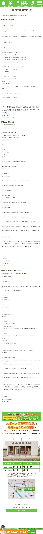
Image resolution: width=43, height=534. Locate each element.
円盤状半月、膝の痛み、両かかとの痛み (11, 270)
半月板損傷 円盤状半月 (7, 19)
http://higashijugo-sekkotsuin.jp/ (8, 265)
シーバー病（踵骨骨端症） (16, 273)
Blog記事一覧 (4, 15)
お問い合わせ (21, 510)
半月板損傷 (13, 21)
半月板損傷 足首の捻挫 (7, 122)
